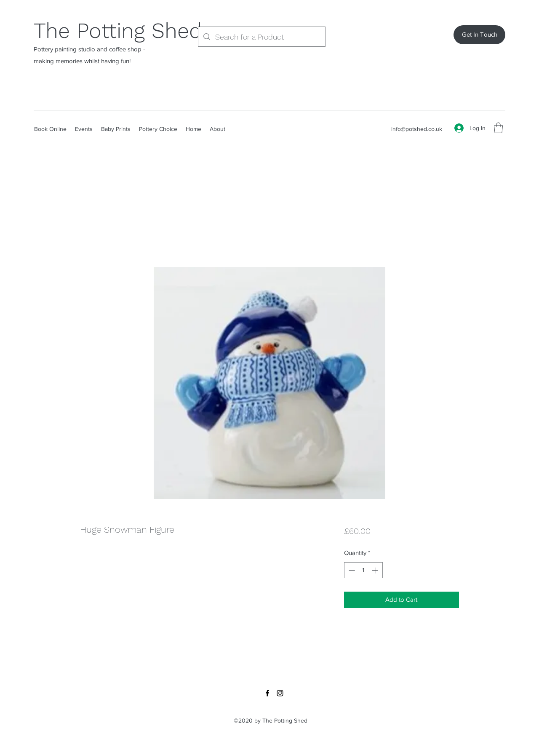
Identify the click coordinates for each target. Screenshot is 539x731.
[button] (498, 128)
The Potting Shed (118, 30)
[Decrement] (351, 570)
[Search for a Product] (261, 37)
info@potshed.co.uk (416, 128)
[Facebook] (267, 693)
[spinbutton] (363, 570)
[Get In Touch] (479, 34)
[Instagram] (280, 693)
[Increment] (376, 570)
